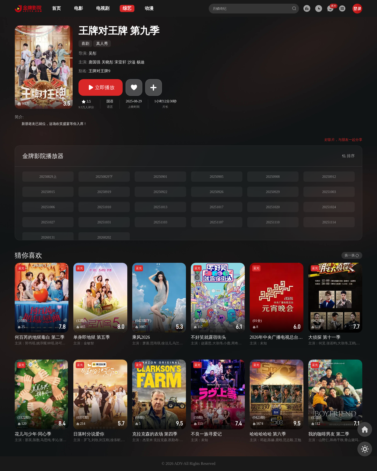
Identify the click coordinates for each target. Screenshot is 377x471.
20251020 (273, 207)
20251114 (329, 222)
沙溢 (131, 62)
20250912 (329, 177)
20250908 (273, 177)
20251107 (216, 222)
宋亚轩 (120, 62)
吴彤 (92, 53)
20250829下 (104, 177)
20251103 (160, 222)
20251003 (329, 192)
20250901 (160, 177)
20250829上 (48, 177)
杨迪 (140, 62)
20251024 (329, 207)
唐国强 (94, 62)
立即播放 (101, 87)
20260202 (104, 237)
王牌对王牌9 (99, 71)
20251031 (104, 222)
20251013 (160, 207)
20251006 (48, 207)
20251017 (216, 207)
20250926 (216, 192)
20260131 (48, 237)
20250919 (104, 192)
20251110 (273, 222)
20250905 (216, 177)
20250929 (273, 192)
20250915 (48, 192)
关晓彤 (107, 62)
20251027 (48, 222)
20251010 (104, 207)
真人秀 (102, 43)
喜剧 (85, 43)
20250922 (160, 192)
